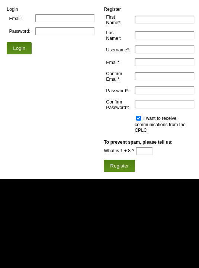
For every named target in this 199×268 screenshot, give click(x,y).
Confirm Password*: (117, 104)
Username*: (118, 49)
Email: (15, 18)
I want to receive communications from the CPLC (160, 124)
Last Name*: (113, 35)
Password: (19, 31)
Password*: (117, 90)
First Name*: (113, 20)
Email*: (113, 62)
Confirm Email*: (114, 76)
